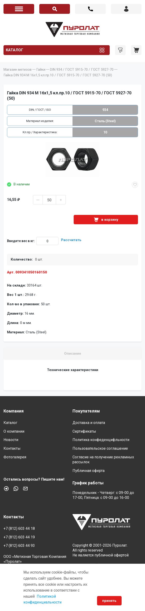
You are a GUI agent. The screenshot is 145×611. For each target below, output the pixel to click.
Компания (14, 411)
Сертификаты (84, 431)
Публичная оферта (88, 470)
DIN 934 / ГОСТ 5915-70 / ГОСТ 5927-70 (81, 69)
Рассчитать (71, 240)
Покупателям (86, 411)
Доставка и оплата (88, 422)
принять (109, 601)
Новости (11, 440)
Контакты (12, 448)
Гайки (40, 69)
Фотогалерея (15, 457)
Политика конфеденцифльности (100, 440)
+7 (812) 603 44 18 (90, 9)
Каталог (14, 50)
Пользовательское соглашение (100, 448)
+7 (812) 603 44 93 (19, 545)
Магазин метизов (18, 69)
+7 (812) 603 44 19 (19, 537)
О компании (14, 431)
